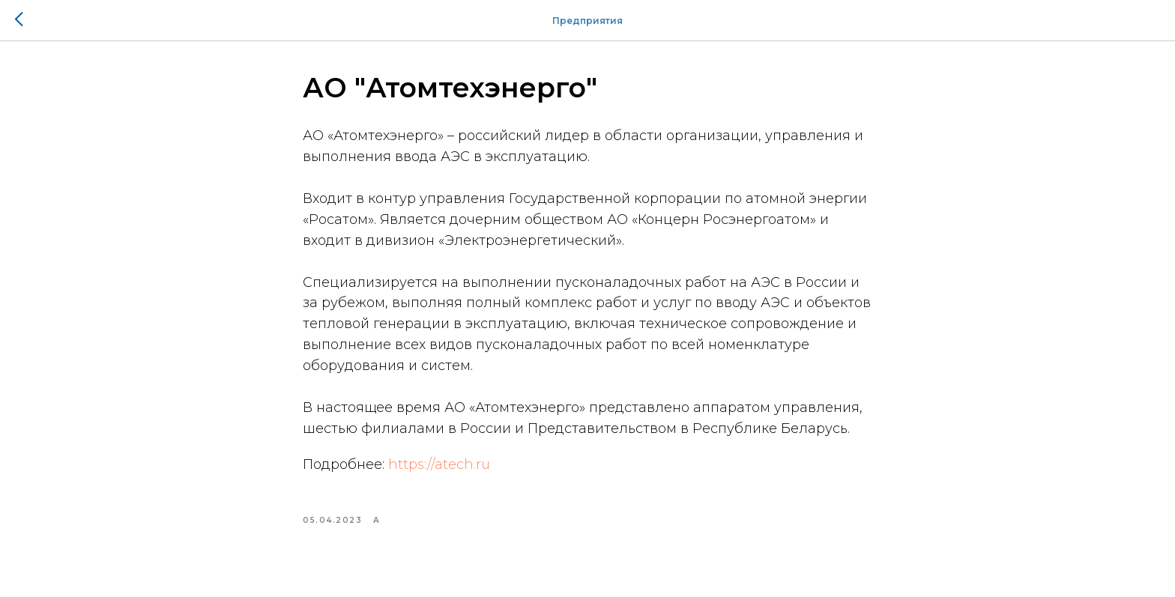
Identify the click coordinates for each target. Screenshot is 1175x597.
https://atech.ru (439, 464)
